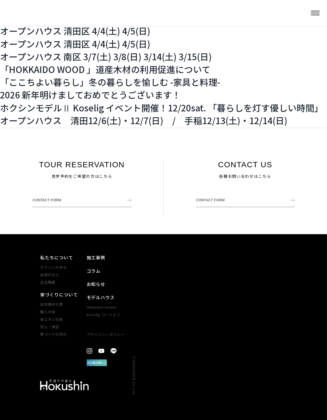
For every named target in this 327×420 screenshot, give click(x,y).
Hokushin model (101, 307)
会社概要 (47, 282)
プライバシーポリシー (106, 334)
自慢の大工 (49, 274)
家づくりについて (59, 294)
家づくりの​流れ (53, 334)
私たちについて (56, 257)
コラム (94, 270)
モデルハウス (101, 297)
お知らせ (96, 284)
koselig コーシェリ (103, 314)
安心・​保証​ (49, 326)
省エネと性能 (51, 319)
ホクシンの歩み (53, 267)
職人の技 (47, 311)
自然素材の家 (51, 304)
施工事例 (96, 257)
